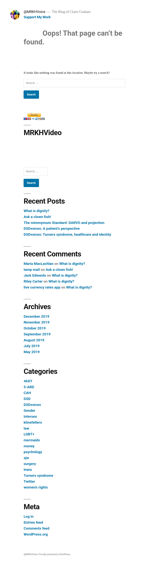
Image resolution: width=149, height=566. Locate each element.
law (26, 428)
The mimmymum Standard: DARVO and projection (64, 223)
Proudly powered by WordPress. (55, 554)
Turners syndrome (38, 475)
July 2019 (32, 346)
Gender (29, 410)
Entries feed (33, 522)
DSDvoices (32, 405)
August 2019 (34, 340)
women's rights (36, 487)
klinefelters (33, 422)
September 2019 (37, 334)
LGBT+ (29, 434)
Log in (28, 516)
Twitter (29, 481)
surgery (30, 464)
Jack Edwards (35, 275)
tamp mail (32, 269)
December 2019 (36, 316)
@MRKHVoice (34, 12)
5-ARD (29, 387)
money (29, 446)
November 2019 (36, 322)
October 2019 (35, 328)
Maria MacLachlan (38, 264)
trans (28, 469)
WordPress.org (36, 534)
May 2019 (32, 352)
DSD (27, 399)
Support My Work (37, 17)
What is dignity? (36, 211)
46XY (28, 381)
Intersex (30, 416)
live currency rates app (42, 287)
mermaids (32, 440)
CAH (27, 393)
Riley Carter (33, 281)
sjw (26, 458)
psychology (33, 452)
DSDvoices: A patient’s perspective (52, 228)
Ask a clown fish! (37, 217)
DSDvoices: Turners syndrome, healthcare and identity (67, 234)
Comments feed (36, 528)
